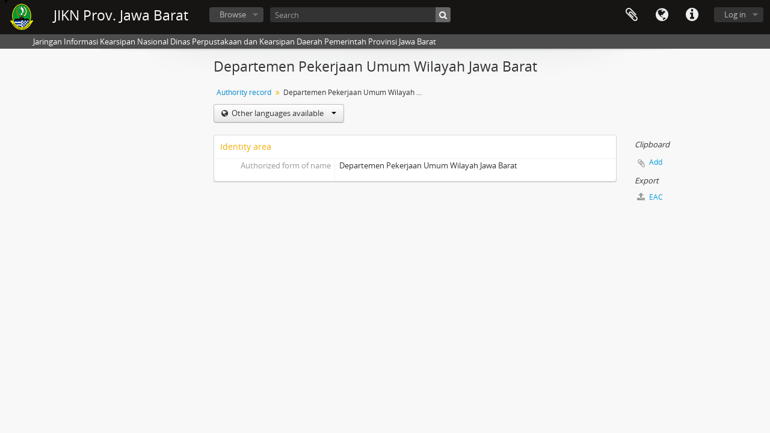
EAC (650, 197)
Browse (233, 14)
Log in (735, 14)
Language (662, 15)
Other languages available (283, 113)
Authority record (244, 92)
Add (655, 162)
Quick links (692, 15)
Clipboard (632, 15)
